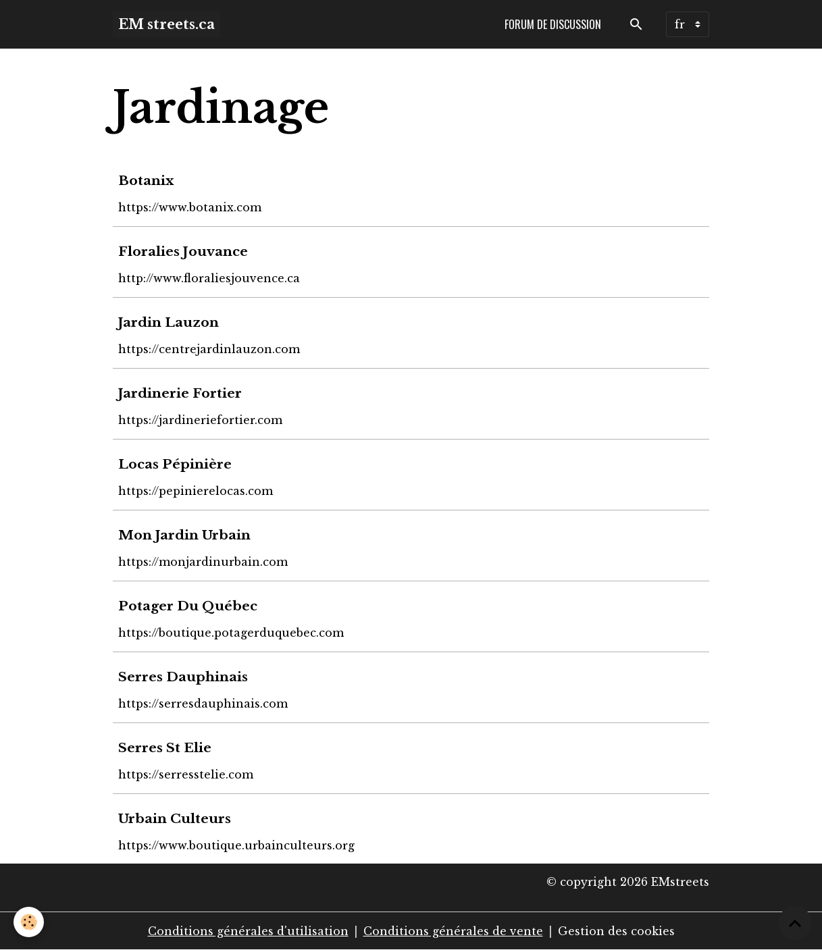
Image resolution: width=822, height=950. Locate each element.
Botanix (146, 180)
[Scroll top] (795, 923)
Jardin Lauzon (168, 322)
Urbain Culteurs (174, 818)
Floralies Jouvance (183, 251)
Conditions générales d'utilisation (248, 931)
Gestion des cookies (616, 931)
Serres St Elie (164, 747)
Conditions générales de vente (453, 931)
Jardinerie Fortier (180, 393)
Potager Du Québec (187, 606)
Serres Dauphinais (183, 676)
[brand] (166, 24)
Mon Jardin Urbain (184, 535)
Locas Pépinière (175, 464)
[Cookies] (29, 922)
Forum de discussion (553, 24)
